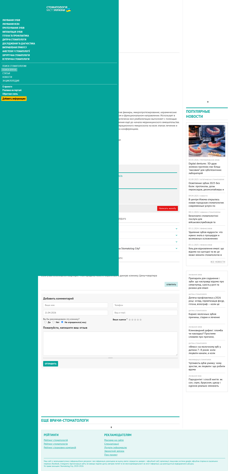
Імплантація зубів (12, 25)
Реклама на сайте (114, 440)
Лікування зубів (11, 13)
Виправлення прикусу (14, 40)
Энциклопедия (11, 73)
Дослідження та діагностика (18, 36)
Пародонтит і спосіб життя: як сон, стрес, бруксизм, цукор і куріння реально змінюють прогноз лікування (205, 384)
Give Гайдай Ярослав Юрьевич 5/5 (140, 319)
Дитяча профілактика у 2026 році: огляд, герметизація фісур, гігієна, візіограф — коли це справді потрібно (206, 302)
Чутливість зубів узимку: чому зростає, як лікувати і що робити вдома (207, 366)
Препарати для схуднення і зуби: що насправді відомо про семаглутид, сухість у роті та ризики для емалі (206, 283)
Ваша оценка (120, 319)
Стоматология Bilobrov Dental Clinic (69, 191)
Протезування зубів (13, 21)
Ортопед (81, 61)
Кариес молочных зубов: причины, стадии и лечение (204, 315)
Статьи (6, 66)
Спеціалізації (111, 443)
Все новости (218, 261)
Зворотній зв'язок (114, 451)
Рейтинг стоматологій (56, 440)
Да (49, 322)
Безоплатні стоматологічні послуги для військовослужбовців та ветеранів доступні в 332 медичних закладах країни (204, 222)
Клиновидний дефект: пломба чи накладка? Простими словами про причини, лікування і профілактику (206, 335)
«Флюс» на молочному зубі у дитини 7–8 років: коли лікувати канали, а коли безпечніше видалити (205, 351)
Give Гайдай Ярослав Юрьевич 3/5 (135, 319)
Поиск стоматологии (14, 58)
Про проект (110, 454)
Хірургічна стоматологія (16, 48)
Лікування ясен (11, 17)
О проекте (7, 79)
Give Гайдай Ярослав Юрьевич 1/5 (129, 319)
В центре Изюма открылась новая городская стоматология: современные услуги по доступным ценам (206, 204)
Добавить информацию (14, 90)
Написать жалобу (167, 208)
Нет (57, 322)
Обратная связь (10, 86)
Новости (7, 69)
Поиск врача (9, 62)
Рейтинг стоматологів (56, 443)
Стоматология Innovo (61, 195)
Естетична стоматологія (15, 52)
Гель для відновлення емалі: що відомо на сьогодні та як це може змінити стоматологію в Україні (206, 253)
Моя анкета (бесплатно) (56, 208)
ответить (171, 284)
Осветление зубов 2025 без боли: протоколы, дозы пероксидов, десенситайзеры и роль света (206, 187)
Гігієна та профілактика (15, 29)
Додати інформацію (115, 447)
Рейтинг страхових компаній (60, 447)
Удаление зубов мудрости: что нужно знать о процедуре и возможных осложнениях (206, 235)
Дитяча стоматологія (14, 32)
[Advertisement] (110, 22)
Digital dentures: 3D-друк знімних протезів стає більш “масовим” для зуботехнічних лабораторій (205, 168)
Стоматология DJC (59, 198)
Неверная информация (85, 208)
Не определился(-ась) (75, 322)
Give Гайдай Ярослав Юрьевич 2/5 (132, 319)
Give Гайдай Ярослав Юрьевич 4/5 (138, 319)
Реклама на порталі (12, 83)
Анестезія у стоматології (16, 44)
